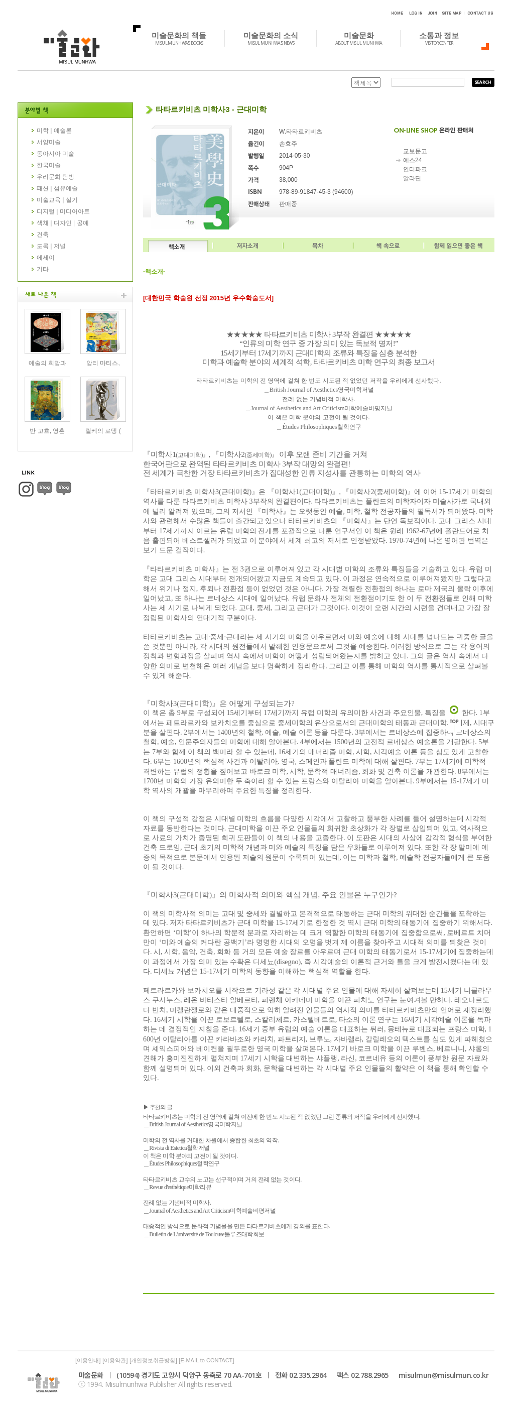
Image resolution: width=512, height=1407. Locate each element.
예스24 (412, 160)
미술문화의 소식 (276, 38)
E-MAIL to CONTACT (206, 1360)
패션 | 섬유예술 (57, 188)
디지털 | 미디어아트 (63, 211)
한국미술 (49, 165)
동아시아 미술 (55, 153)
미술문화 (364, 38)
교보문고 (415, 151)
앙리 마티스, (103, 363)
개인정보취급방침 (153, 1360)
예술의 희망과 (47, 363)
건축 (43, 234)
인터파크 (415, 169)
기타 (43, 269)
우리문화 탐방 (55, 176)
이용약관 (115, 1360)
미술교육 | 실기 (57, 199)
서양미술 (49, 142)
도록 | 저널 (51, 246)
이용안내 (88, 1360)
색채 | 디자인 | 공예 (63, 222)
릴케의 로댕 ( (103, 430)
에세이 (46, 257)
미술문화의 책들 (184, 38)
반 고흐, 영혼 (47, 430)
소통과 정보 (444, 38)
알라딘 (412, 178)
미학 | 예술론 (54, 130)
